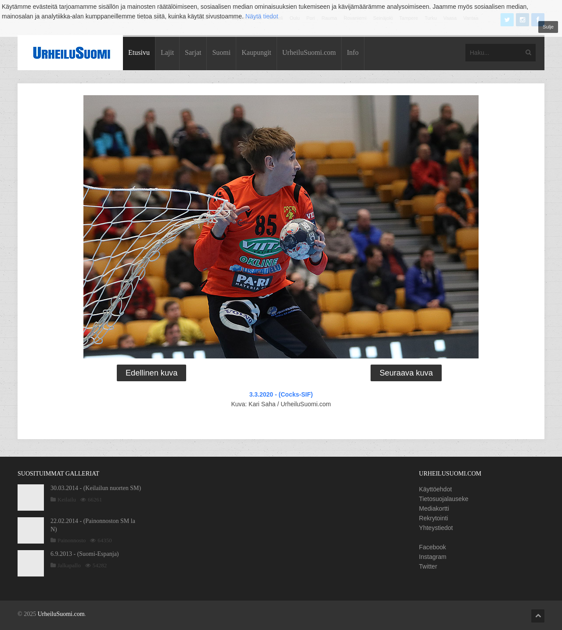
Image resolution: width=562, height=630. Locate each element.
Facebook (432, 547)
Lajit (167, 52)
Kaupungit (256, 52)
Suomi (221, 52)
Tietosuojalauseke (443, 498)
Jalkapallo (69, 565)
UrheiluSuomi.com (309, 52)
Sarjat (193, 52)
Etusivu (139, 52)
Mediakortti (434, 508)
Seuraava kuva (405, 373)
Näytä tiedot (261, 16)
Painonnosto (72, 540)
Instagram (432, 556)
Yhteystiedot (436, 527)
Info (353, 52)
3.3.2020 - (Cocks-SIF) (281, 394)
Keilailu (67, 499)
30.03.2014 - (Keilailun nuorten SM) (95, 488)
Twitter (428, 566)
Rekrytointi (433, 518)
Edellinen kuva (151, 373)
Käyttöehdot (435, 489)
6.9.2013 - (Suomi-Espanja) (84, 554)
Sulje (548, 26)
